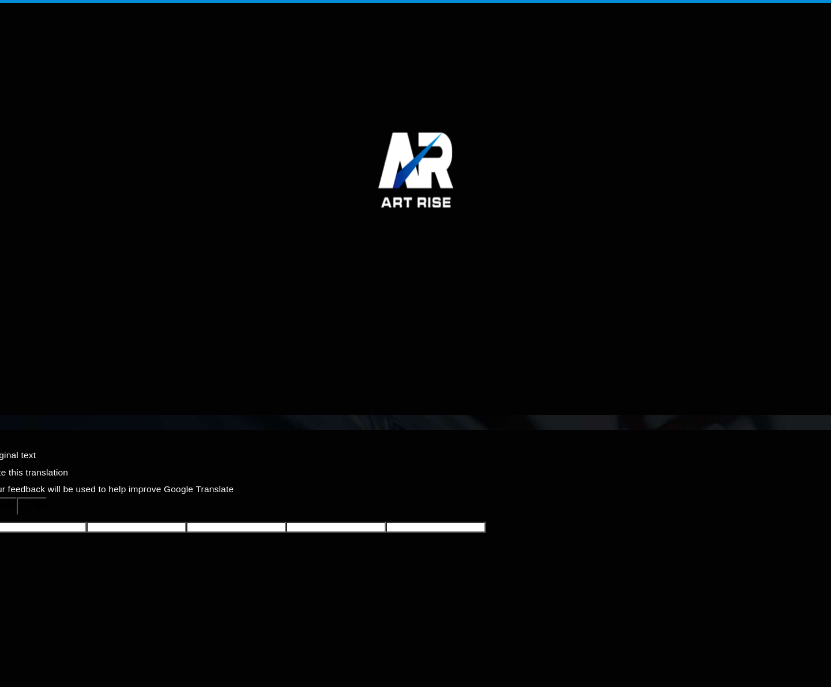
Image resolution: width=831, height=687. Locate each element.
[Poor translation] (32, 506)
